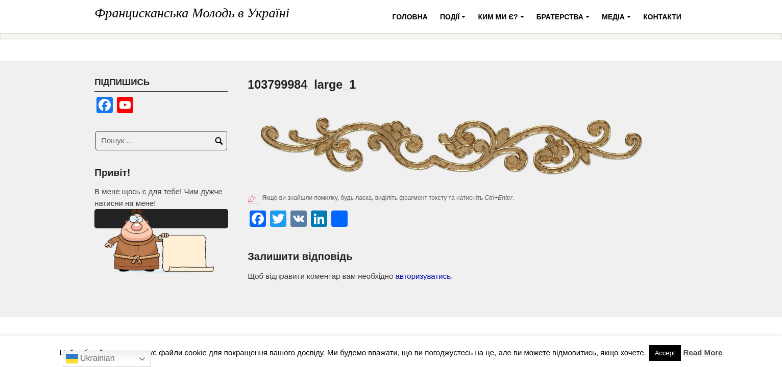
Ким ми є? (502, 21)
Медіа (618, 21)
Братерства (564, 21)
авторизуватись (423, 276)
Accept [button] (665, 353)
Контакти (662, 17)
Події (454, 21)
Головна (410, 17)
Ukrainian (90, 359)
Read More (703, 352)
